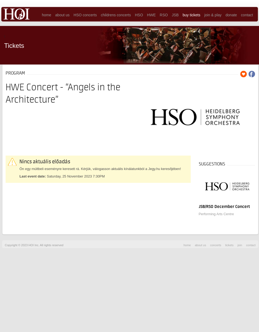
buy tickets (191, 15)
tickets (229, 245)
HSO (139, 15)
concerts (215, 245)
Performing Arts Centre (216, 214)
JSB (175, 15)
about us (62, 15)
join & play (213, 15)
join (239, 245)
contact (247, 15)
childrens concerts (116, 15)
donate (231, 15)
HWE (151, 15)
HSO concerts (85, 15)
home (46, 15)
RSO (164, 15)
